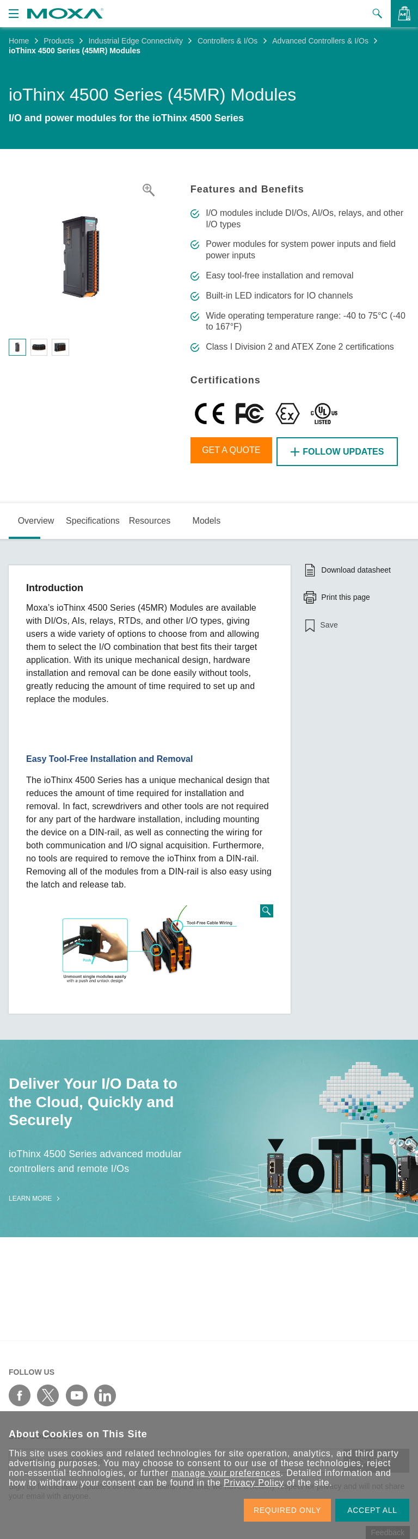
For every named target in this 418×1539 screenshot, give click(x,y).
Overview (36, 518)
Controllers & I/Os (227, 40)
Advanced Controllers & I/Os (320, 40)
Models (207, 518)
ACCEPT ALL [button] (372, 1510)
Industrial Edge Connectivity (135, 40)
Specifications (93, 518)
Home (19, 40)
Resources (149, 518)
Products (58, 40)
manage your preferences (226, 1473)
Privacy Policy (254, 1482)
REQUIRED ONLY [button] (287, 1510)
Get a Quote (234, 451)
